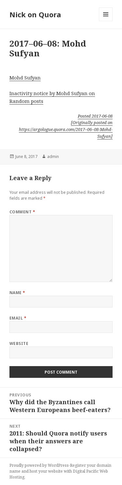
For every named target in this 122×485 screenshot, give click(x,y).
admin (53, 156)
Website (18, 343)
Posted (95, 116)
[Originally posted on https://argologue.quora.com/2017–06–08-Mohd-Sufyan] (66, 129)
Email (17, 318)
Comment (22, 212)
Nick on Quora (35, 14)
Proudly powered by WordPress (39, 465)
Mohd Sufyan (25, 77)
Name (17, 292)
